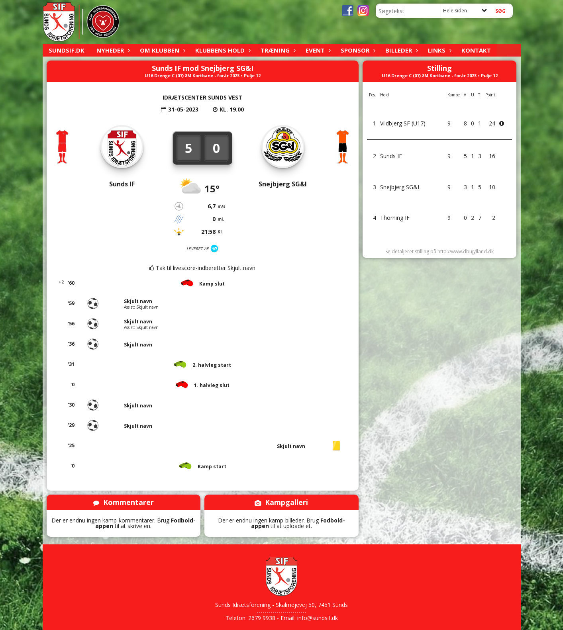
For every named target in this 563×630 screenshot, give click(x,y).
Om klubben (161, 50)
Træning (277, 50)
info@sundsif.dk (317, 618)
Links (438, 50)
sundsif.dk (66, 50)
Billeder (400, 50)
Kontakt (476, 50)
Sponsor (357, 50)
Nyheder (112, 50)
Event (317, 50)
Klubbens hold (222, 50)
